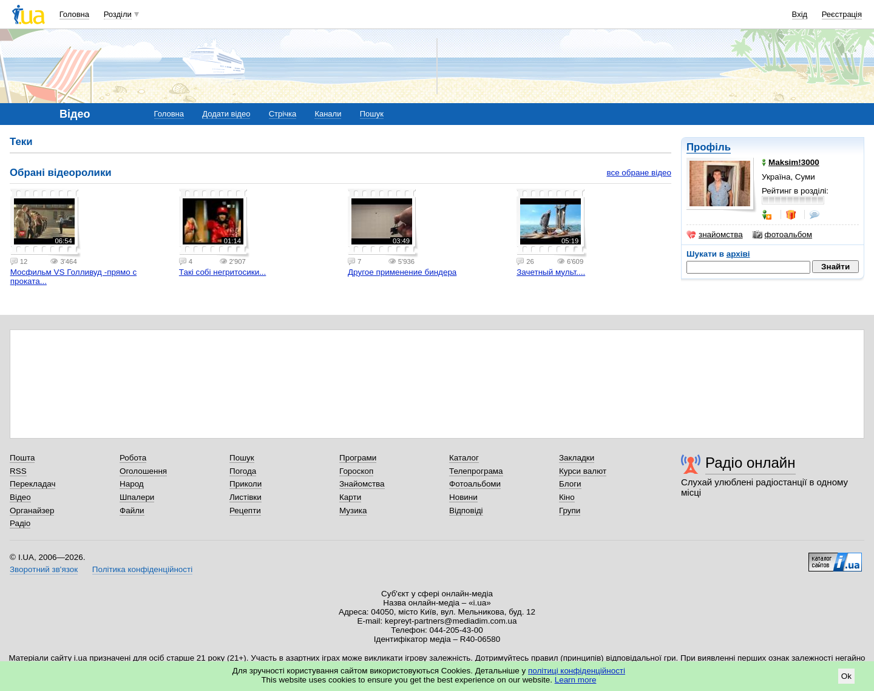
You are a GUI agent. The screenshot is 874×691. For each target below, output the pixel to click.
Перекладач (32, 483)
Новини (463, 497)
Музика (353, 510)
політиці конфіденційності (576, 670)
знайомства (714, 235)
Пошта (22, 457)
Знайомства (362, 483)
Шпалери (137, 497)
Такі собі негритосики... (222, 272)
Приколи (245, 483)
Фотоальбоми (475, 483)
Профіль (708, 147)
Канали (327, 113)
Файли (132, 510)
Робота (133, 457)
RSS (18, 471)
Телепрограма (476, 471)
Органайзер (32, 510)
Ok (846, 676)
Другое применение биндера (402, 272)
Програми (357, 457)
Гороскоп (356, 471)
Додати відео (226, 113)
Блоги (570, 483)
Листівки (245, 497)
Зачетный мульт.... (551, 272)
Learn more (576, 679)
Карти (350, 497)
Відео (20, 497)
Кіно (567, 497)
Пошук (372, 113)
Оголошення (143, 471)
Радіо (20, 523)
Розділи (118, 14)
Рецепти (245, 510)
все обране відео (638, 172)
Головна (74, 14)
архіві (738, 253)
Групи (569, 510)
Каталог (464, 457)
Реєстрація (842, 14)
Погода (242, 471)
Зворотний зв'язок (44, 569)
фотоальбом (782, 235)
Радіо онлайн (750, 462)
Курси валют (582, 471)
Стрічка (282, 113)
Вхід (800, 14)
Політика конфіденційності (142, 569)
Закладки (576, 457)
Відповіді (466, 510)
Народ (132, 483)
